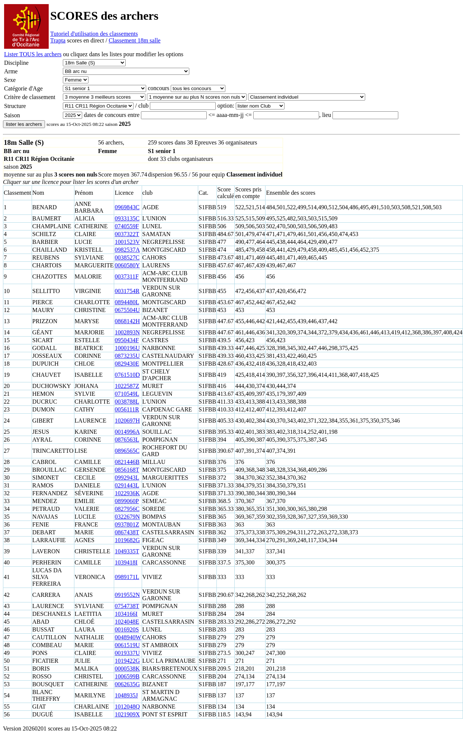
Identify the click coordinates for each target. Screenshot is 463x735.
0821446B (127, 462)
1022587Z (127, 386)
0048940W (128, 637)
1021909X (127, 714)
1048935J (126, 695)
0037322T (127, 234)
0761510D (127, 375)
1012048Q (127, 706)
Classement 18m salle (135, 40)
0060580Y (127, 265)
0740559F (127, 226)
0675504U (127, 310)
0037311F (126, 276)
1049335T (127, 551)
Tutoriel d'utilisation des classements (94, 34)
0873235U (127, 356)
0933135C (127, 218)
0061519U (127, 645)
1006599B (127, 676)
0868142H (127, 321)
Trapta (57, 40)
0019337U (127, 653)
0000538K (127, 668)
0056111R (127, 409)
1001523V (127, 242)
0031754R (127, 291)
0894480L (127, 302)
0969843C (127, 207)
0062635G (127, 684)
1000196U (127, 348)
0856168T (127, 470)
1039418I (126, 562)
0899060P (127, 501)
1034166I (126, 614)
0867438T (127, 532)
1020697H (127, 420)
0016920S (127, 629)
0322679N (127, 516)
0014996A (127, 432)
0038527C (127, 257)
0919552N (127, 595)
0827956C (127, 509)
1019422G (127, 661)
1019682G (127, 540)
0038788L (127, 401)
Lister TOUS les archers (32, 54)
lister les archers (24, 124)
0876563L (127, 439)
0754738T (127, 606)
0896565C (127, 451)
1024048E (127, 621)
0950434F (127, 340)
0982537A (127, 249)
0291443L (127, 485)
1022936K (127, 493)
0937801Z (127, 524)
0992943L (127, 477)
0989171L (127, 577)
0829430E (127, 363)
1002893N (127, 332)
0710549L (127, 394)
